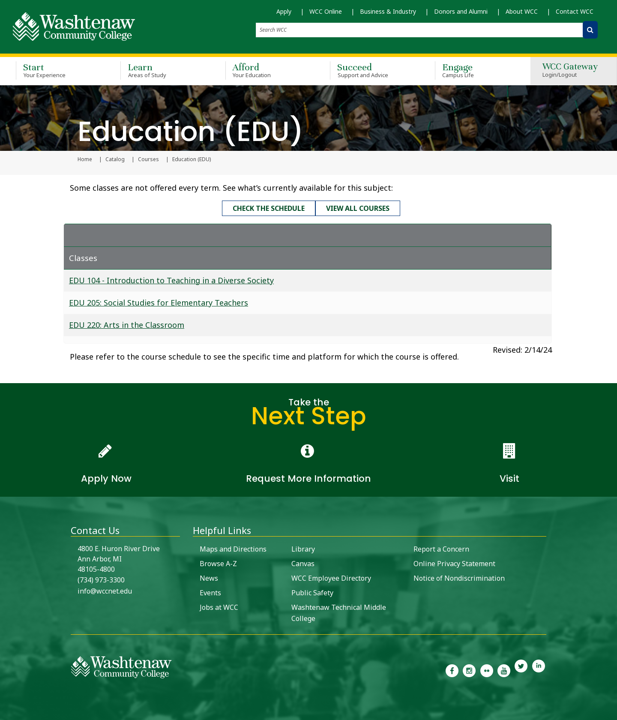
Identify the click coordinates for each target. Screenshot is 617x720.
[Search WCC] (590, 30)
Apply (283, 11)
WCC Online (325, 11)
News (209, 577)
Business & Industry (388, 11)
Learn (160, 70)
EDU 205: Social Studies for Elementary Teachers (158, 302)
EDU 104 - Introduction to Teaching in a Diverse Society (171, 280)
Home (85, 159)
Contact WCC (574, 11)
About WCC (522, 11)
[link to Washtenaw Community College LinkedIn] (538, 669)
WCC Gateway (570, 71)
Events (210, 592)
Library (303, 548)
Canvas (302, 563)
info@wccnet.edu (105, 590)
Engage (475, 70)
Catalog (115, 159)
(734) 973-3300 (101, 579)
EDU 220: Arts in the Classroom (126, 324)
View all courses (357, 208)
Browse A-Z (218, 563)
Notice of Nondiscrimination (459, 577)
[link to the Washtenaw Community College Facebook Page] (452, 669)
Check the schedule (269, 208)
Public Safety (312, 592)
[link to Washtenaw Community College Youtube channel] (504, 669)
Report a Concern (441, 548)
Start (56, 70)
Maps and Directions (233, 548)
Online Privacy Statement (454, 563)
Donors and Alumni (461, 11)
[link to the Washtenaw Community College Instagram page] (469, 669)
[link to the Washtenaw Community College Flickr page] (486, 669)
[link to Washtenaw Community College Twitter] (521, 669)
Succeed (370, 70)
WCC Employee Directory (331, 577)
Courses (148, 159)
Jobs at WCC (219, 607)
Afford (265, 70)
